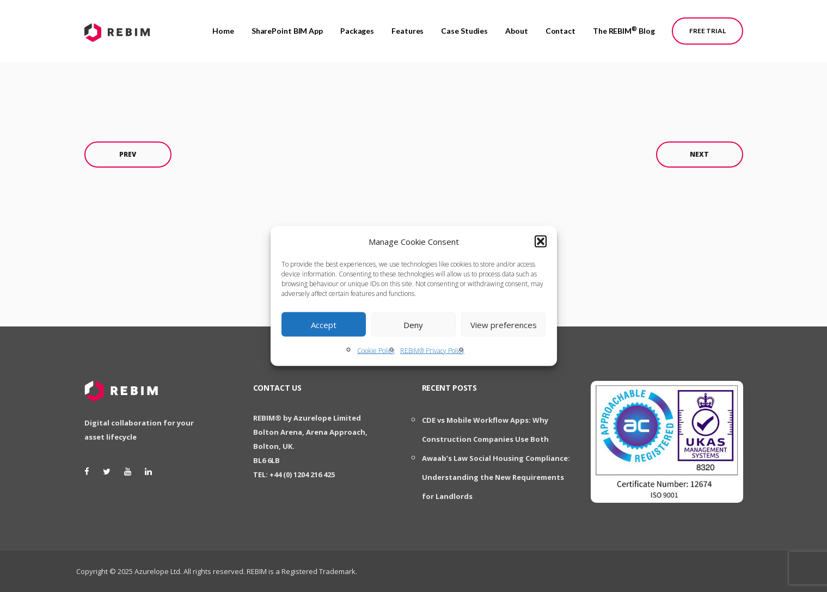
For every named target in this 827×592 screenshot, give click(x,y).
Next (699, 154)
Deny (413, 324)
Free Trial (707, 27)
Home (223, 27)
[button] (540, 241)
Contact (560, 27)
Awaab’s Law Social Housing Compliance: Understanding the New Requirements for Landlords (496, 477)
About (516, 27)
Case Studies (464, 27)
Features (407, 27)
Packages (357, 27)
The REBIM (624, 27)
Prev (127, 154)
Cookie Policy (376, 350)
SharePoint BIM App (287, 27)
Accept (323, 324)
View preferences (503, 324)
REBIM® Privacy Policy (432, 350)
